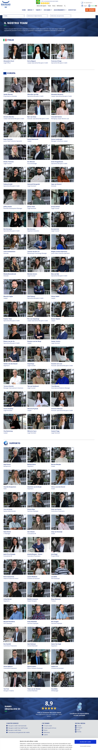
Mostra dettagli (24, 747)
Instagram (79, 727)
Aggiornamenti (59, 10)
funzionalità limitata (85, 736)
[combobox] (14, 15)
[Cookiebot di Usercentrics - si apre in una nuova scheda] (9, 747)
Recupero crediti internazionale (17, 726)
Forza (53, 5)
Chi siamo (47, 10)
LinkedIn (79, 725)
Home (24, 10)
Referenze (60, 5)
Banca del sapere (41, 5)
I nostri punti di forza (50, 728)
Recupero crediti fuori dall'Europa (18, 728)
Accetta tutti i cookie (85, 732)
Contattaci (72, 10)
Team (49, 5)
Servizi (30, 10)
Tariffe (38, 10)
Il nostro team (48, 726)
